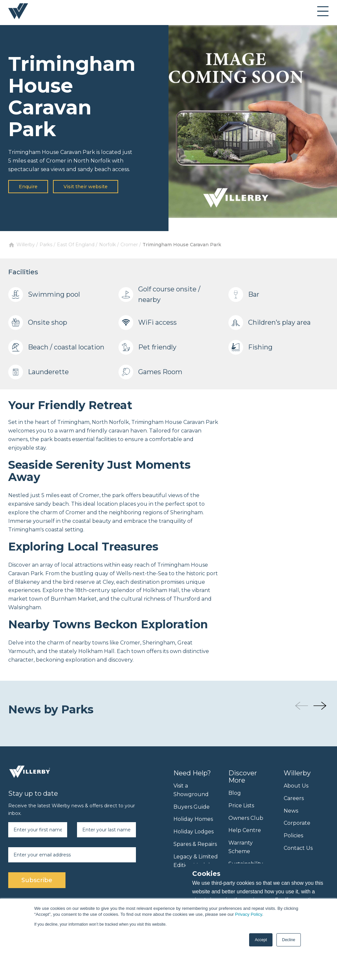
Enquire (28, 187)
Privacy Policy (248, 914)
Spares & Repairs (195, 844)
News (291, 811)
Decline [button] (288, 940)
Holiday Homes (193, 819)
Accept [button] (261, 940)
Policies (293, 835)
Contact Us (298, 848)
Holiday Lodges (193, 831)
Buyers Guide (191, 807)
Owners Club (245, 818)
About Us (296, 786)
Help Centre (244, 830)
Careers (294, 798)
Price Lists (241, 805)
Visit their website (86, 187)
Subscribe (36, 880)
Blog (234, 793)
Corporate (297, 823)
